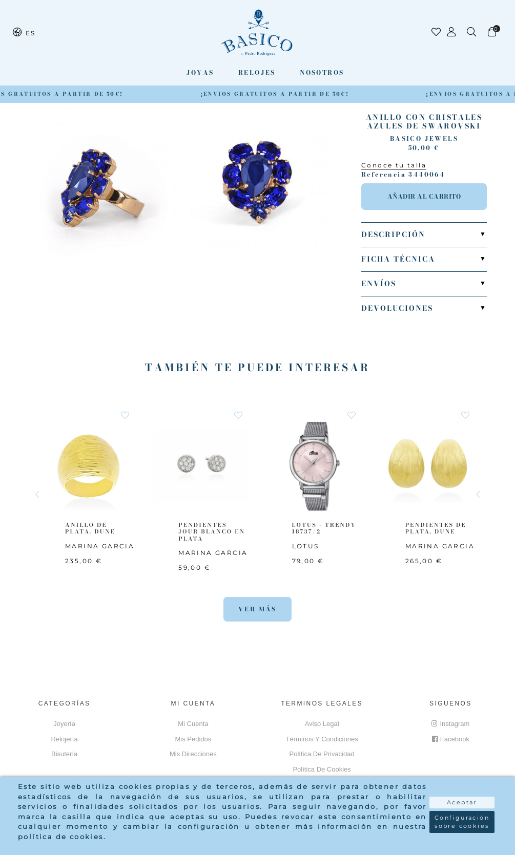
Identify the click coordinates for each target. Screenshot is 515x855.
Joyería (64, 724)
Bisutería (64, 754)
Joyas (200, 72)
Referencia (383, 174)
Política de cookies (322, 769)
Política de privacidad (322, 754)
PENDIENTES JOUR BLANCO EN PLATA (211, 531)
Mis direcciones (193, 754)
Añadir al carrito (424, 196)
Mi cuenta (193, 724)
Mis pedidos (193, 739)
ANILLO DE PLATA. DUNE (90, 528)
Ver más (257, 609)
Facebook (450, 739)
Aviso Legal (322, 724)
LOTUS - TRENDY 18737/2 (324, 528)
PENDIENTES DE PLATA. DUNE (435, 528)
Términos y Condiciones (322, 739)
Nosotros (322, 72)
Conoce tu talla (393, 165)
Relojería (64, 739)
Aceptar (462, 802)
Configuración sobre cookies (462, 822)
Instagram (450, 724)
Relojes (257, 72)
